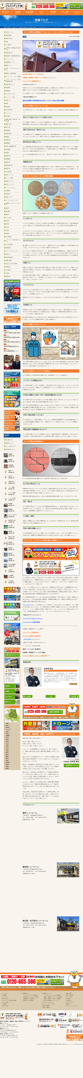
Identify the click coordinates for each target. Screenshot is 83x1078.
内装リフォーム (10, 181)
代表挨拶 (12, 691)
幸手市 (7, 747)
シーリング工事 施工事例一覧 (9, 499)
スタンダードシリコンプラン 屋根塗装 (52, 995)
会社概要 (12, 686)
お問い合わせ (5, 1005)
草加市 (7, 733)
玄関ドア (8, 100)
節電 (7, 103)
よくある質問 (9, 244)
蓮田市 (7, 758)
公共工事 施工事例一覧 (9, 571)
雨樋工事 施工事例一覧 (9, 532)
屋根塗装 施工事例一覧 (9, 461)
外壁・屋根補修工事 (11, 146)
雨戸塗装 (8, 116)
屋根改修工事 (9, 165)
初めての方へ (6, 12)
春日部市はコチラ (10, 449)
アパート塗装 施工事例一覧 (9, 488)
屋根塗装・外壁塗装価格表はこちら (12, 428)
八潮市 (7, 750)
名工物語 (4, 1004)
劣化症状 (8, 106)
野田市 (7, 214)
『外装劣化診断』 (27, 639)
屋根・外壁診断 (69, 995)
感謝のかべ (68, 1004)
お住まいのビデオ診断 (11, 263)
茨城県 (7, 768)
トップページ (5, 993)
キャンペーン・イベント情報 (13, 76)
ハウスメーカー (10, 59)
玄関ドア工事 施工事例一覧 (9, 538)
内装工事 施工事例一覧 (9, 543)
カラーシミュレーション (71, 1005)
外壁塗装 (8, 87)
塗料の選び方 (9, 52)
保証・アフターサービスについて (13, 69)
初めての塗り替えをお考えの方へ (12, 412)
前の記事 (73, 696)
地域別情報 (8, 35)
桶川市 (7, 754)
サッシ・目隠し (10, 178)
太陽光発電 (8, 133)
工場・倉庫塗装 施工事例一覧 (9, 565)
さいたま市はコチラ (11, 446)
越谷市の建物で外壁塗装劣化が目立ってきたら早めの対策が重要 (43, 100)
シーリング (8, 113)
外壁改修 (8, 140)
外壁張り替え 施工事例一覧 (9, 483)
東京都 (7, 764)
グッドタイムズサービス (12, 200)
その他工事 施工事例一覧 (9, 582)
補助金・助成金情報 (11, 73)
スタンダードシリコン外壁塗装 (30, 995)
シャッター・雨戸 (10, 97)
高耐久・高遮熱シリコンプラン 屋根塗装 (53, 996)
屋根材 (7, 136)
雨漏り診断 (8, 260)
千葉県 (7, 766)
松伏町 (7, 233)
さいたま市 (8, 217)
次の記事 (28, 696)
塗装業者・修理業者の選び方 (13, 55)
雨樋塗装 (8, 143)
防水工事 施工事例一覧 (9, 527)
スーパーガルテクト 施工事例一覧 (10, 516)
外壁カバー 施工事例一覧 (9, 477)
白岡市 (7, 760)
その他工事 (8, 171)
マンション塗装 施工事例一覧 (9, 494)
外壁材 (24, 36)
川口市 (7, 743)
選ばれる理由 (30, 12)
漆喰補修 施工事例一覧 (9, 560)
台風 (7, 41)
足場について (9, 197)
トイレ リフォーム (10, 187)
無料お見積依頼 (54, 712)
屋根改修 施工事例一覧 (9, 510)
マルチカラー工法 (10, 94)
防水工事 (8, 127)
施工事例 (53, 12)
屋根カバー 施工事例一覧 (9, 472)
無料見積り (8, 247)
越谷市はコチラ (10, 443)
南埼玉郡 (8, 762)
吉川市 (7, 227)
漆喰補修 (8, 159)
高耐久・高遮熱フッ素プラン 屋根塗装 (52, 998)
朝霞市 (7, 756)
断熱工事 (8, 162)
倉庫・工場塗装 (46, 1007)
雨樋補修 (8, 130)
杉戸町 (7, 220)
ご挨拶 (7, 273)
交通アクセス (12, 702)
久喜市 (7, 745)
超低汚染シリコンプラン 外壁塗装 (30, 996)
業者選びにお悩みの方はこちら (12, 418)
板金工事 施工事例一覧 (9, 549)
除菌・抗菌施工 (46, 1005)
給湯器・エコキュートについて (13, 204)
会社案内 (18, 12)
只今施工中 (8, 270)
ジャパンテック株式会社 (30, 81)
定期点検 (8, 266)
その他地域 (8, 236)
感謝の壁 (8, 276)
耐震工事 (8, 168)
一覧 (50, 696)
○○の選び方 (9, 44)
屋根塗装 (8, 90)
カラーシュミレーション (12, 251)
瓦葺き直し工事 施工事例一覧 (9, 521)
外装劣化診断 (9, 257)
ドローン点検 (69, 996)
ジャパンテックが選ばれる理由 (12, 423)
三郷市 (7, 230)
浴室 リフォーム (10, 184)
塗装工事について (10, 84)
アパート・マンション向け (49, 1004)
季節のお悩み (9, 38)
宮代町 (7, 224)
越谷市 (7, 208)
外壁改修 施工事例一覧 (9, 505)
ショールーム (77, 12)
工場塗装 (8, 190)
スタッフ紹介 (65, 12)
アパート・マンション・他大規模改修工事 (13, 80)
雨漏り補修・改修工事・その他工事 (13, 120)
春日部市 (8, 211)
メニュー (41, 12)
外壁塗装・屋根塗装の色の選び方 (13, 48)
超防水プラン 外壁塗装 (28, 1000)
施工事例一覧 (9, 440)
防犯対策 (8, 193)
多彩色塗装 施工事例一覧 (9, 466)
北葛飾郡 (8, 735)
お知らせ (8, 254)
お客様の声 (68, 1000)
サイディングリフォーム (48, 1002)
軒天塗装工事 (9, 109)
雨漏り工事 (8, 124)
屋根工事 (8, 155)
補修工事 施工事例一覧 (9, 554)
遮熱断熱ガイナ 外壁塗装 (28, 998)
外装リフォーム (10, 174)
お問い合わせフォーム (12, 655)
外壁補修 (8, 149)
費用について (9, 65)
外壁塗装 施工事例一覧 (9, 455)
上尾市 (7, 731)
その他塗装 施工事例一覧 (9, 576)
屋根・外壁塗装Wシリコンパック (51, 1000)
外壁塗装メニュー (26, 993)
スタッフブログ (69, 1002)
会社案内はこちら (70, 765)
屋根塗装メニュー (47, 993)
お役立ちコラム (10, 32)
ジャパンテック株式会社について (13, 240)
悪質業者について (10, 62)
